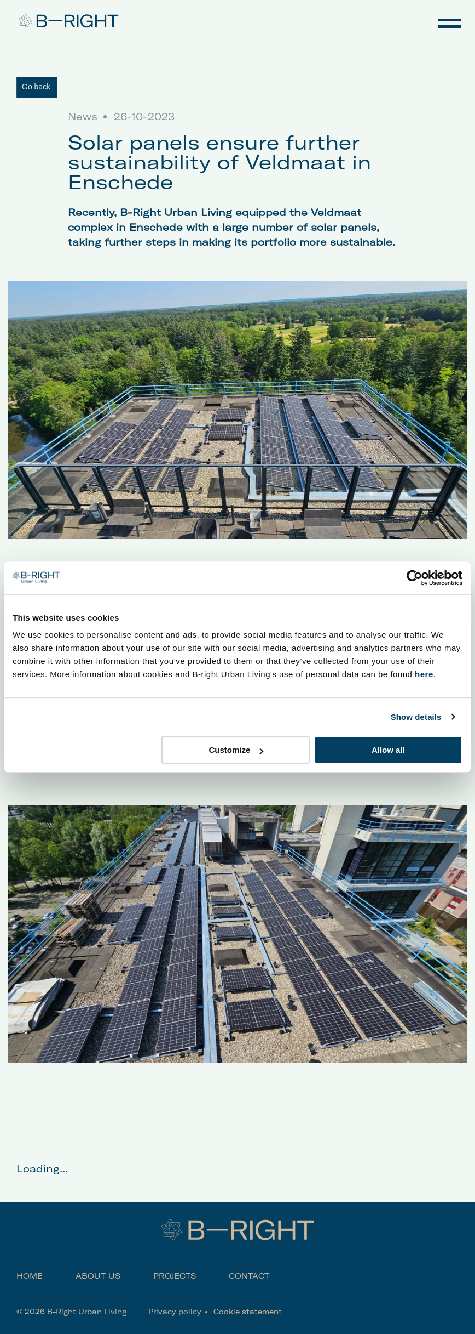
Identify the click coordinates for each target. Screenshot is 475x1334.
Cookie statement (247, 1311)
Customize (235, 749)
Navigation (449, 22)
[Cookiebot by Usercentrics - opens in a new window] (414, 578)
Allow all (388, 749)
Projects (174, 1276)
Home (29, 1276)
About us (98, 1276)
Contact (249, 1276)
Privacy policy (174, 1311)
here (424, 674)
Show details (416, 717)
